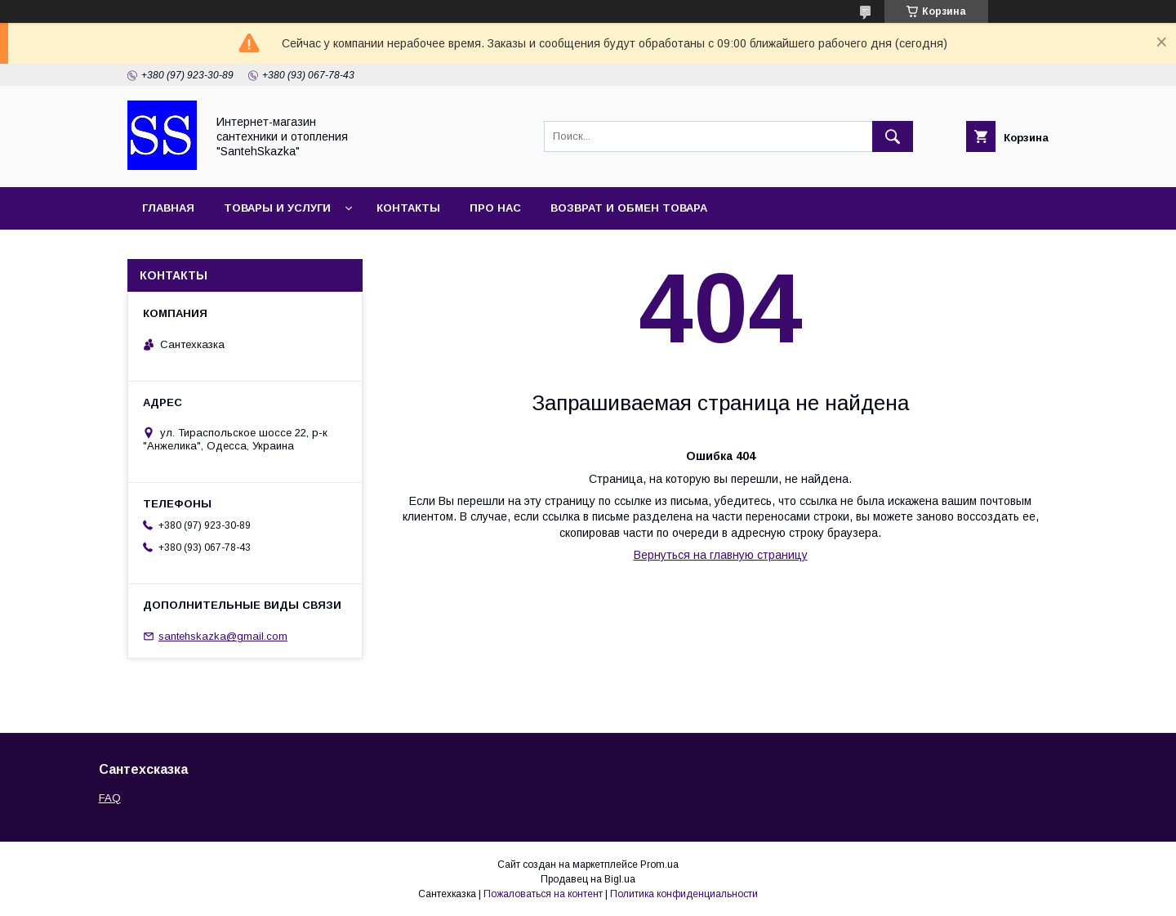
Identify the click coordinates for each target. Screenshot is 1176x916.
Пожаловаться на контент (543, 894)
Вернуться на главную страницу (721, 554)
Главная (168, 208)
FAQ (110, 798)
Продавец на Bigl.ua (588, 879)
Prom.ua (659, 864)
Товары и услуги (277, 208)
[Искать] (892, 136)
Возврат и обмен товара (628, 208)
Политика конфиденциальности (684, 894)
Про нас (495, 208)
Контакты (408, 208)
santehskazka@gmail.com (222, 636)
